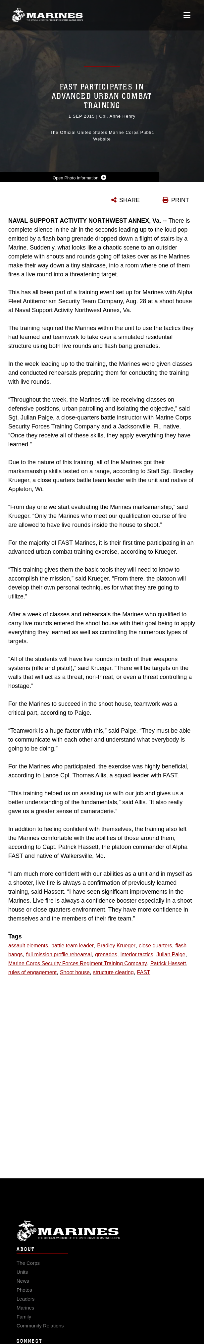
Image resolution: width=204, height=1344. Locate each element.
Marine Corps (102, 1238)
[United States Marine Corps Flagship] (47, 15)
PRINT (180, 200)
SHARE (129, 200)
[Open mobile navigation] (186, 15)
